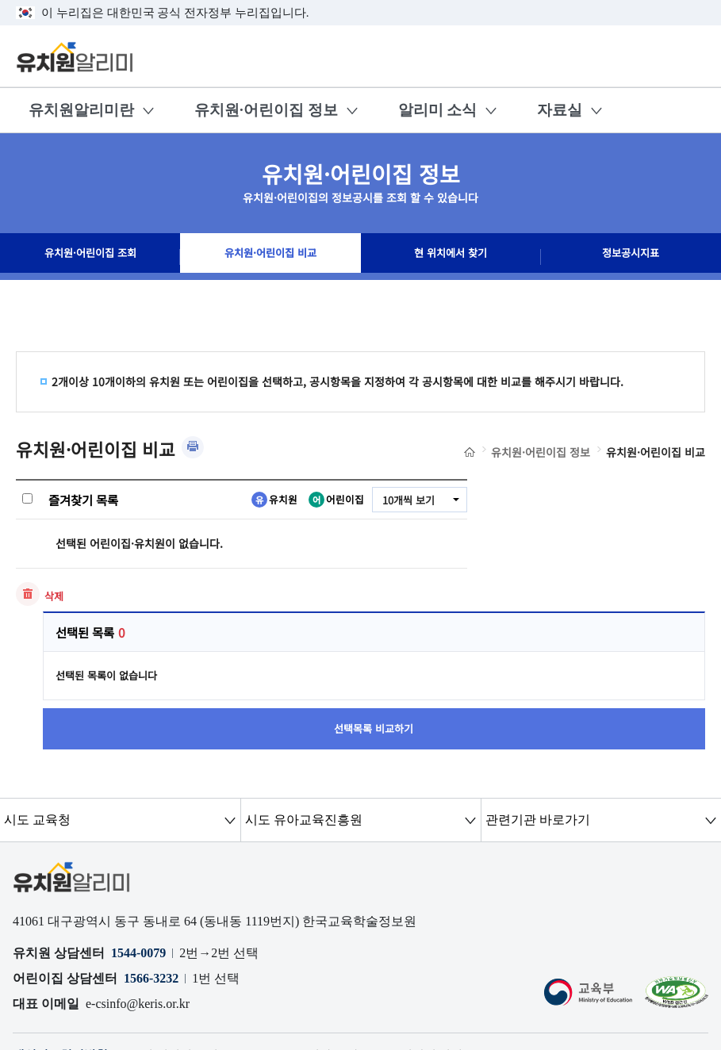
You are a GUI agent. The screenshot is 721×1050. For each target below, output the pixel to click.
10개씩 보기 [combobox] (406, 500)
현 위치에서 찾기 (450, 257)
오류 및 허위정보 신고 (182, 930)
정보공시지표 (630, 257)
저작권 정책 (457, 930)
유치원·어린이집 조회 (90, 257)
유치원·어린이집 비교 (270, 257)
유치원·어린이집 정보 (266, 110)
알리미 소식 (437, 110)
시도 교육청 (37, 695)
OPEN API (279, 930)
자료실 (559, 110)
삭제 (54, 596)
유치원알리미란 (81, 110)
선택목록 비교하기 (598, 597)
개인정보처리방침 (63, 930)
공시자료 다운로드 (365, 930)
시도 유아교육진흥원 (303, 695)
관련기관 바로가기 (537, 695)
